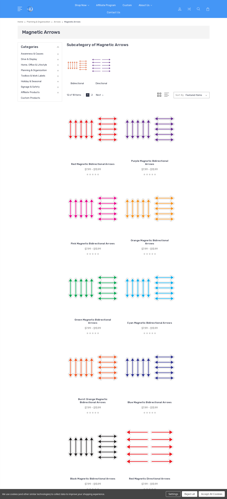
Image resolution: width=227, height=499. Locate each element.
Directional (101, 83)
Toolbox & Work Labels (33, 75)
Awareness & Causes (32, 53)
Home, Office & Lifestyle (34, 64)
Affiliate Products (30, 92)
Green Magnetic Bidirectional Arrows (138, 225)
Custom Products (30, 97)
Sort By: (180, 95)
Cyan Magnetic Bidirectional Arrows (187, 225)
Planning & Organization (34, 70)
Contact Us (113, 12)
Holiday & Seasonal (31, 81)
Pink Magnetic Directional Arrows (187, 368)
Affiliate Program (106, 5)
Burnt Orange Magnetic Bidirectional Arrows (89, 297)
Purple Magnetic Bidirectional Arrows (138, 154)
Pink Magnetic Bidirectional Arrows (187, 154)
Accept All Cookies (211, 494)
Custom (127, 5)
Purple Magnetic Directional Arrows (138, 368)
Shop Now (82, 5)
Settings (173, 494)
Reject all (189, 494)
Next (100, 95)
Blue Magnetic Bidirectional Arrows (138, 297)
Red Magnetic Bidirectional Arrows (89, 154)
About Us (145, 5)
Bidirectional (77, 83)
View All (180, 451)
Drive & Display (29, 59)
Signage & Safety (30, 86)
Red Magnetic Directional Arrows (89, 368)
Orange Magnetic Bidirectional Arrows (89, 225)
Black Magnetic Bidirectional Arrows (187, 297)
